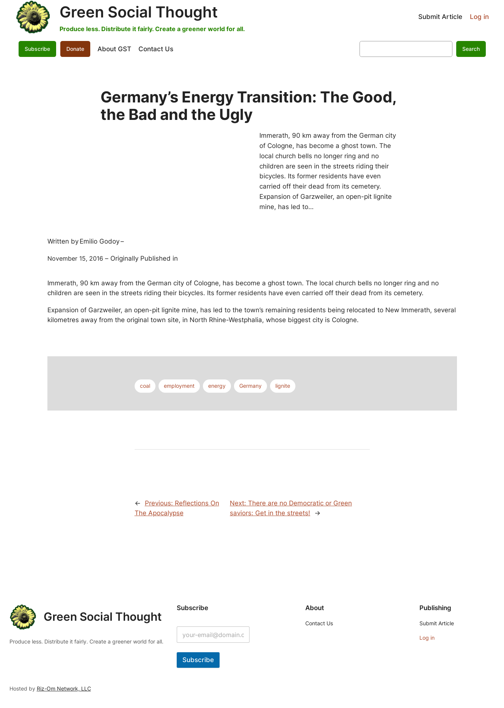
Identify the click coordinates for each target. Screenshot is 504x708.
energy (217, 385)
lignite (282, 385)
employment (179, 385)
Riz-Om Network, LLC (64, 688)
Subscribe (37, 49)
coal (145, 385)
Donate (75, 49)
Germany (250, 385)
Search (471, 49)
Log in (479, 16)
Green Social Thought (139, 12)
